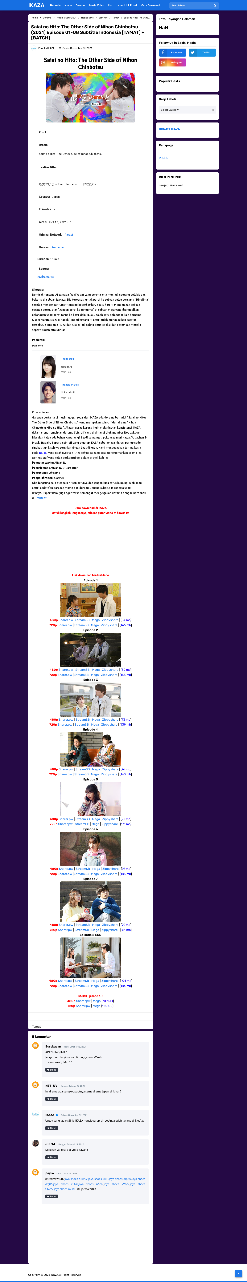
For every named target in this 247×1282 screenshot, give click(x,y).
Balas (53, 1069)
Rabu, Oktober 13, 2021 (75, 1047)
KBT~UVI (51, 1086)
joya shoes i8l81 (98, 1179)
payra (49, 1173)
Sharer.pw (66, 620)
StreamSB (82, 620)
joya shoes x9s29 (116, 1184)
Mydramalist (45, 277)
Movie (68, 5)
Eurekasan (53, 1046)
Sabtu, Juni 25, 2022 (66, 1173)
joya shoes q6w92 (76, 1179)
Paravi (69, 235)
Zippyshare (110, 620)
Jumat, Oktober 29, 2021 (73, 1086)
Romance (57, 247)
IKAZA (49, 1115)
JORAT (50, 1144)
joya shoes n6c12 (90, 1184)
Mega (96, 620)
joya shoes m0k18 (65, 1189)
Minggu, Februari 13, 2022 (71, 1144)
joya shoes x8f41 (65, 1184)
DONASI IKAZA (169, 129)
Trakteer (41, 498)
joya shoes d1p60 (120, 1179)
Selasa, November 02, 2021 (74, 1115)
